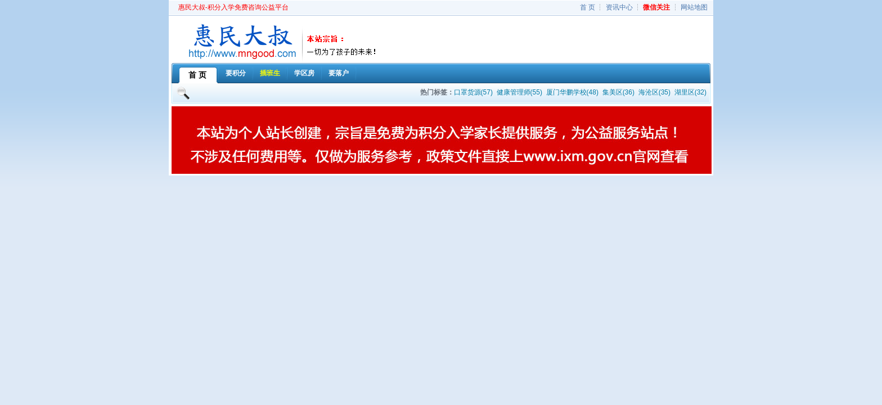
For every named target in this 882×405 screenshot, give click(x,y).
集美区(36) (618, 92)
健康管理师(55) (519, 92)
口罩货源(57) (473, 92)
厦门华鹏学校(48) (572, 92)
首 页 (587, 7)
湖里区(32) (690, 92)
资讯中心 (619, 7)
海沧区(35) (654, 92)
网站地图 (694, 7)
